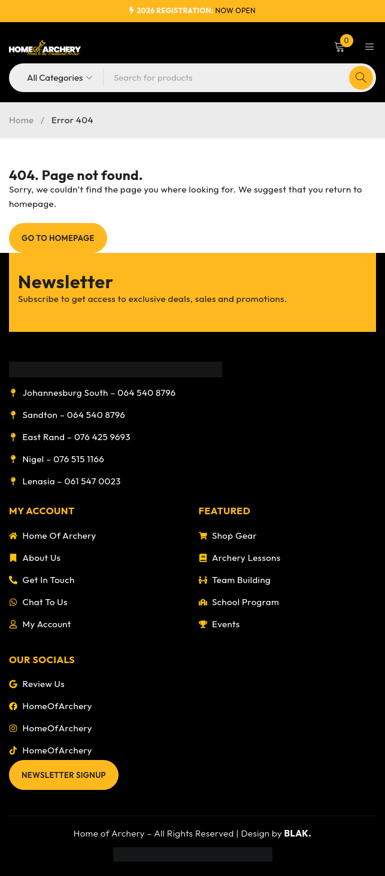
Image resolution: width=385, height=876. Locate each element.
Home (21, 120)
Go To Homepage (58, 238)
